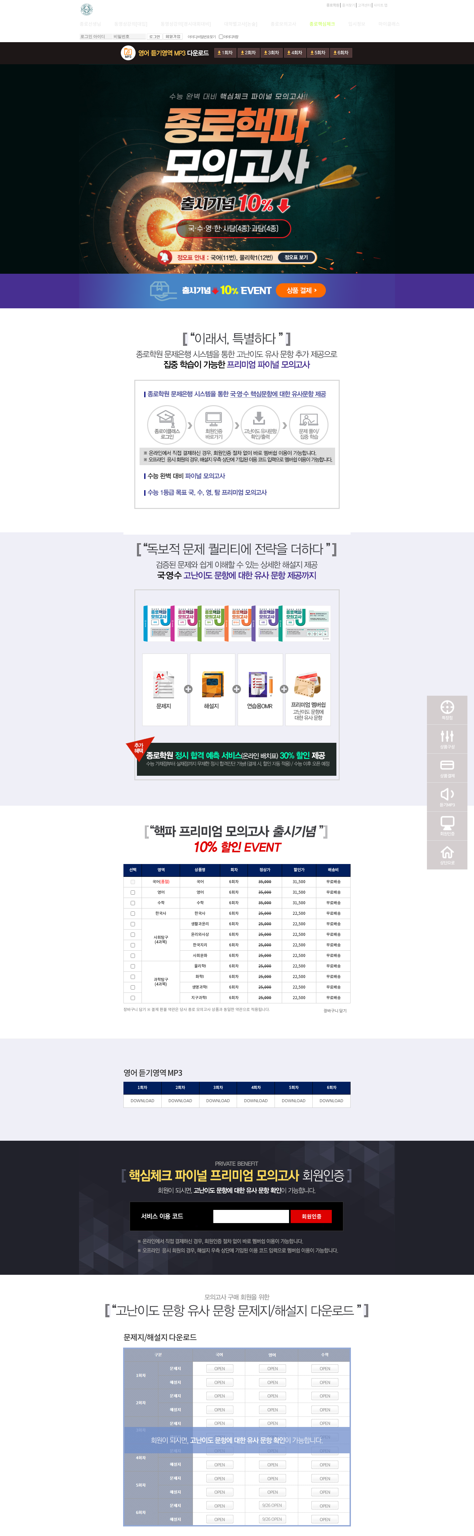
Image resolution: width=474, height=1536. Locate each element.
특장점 (447, 710)
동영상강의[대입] (130, 24)
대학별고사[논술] (240, 24)
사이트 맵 (380, 5)
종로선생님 (90, 24)
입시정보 (356, 24)
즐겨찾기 (348, 5)
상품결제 (447, 768)
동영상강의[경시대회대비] (186, 24)
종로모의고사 (283, 24)
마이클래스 (389, 24)
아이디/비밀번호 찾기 (202, 37)
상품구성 (447, 739)
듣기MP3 (447, 797)
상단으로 (447, 855)
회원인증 (447, 826)
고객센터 (364, 5)
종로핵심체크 (322, 24)
